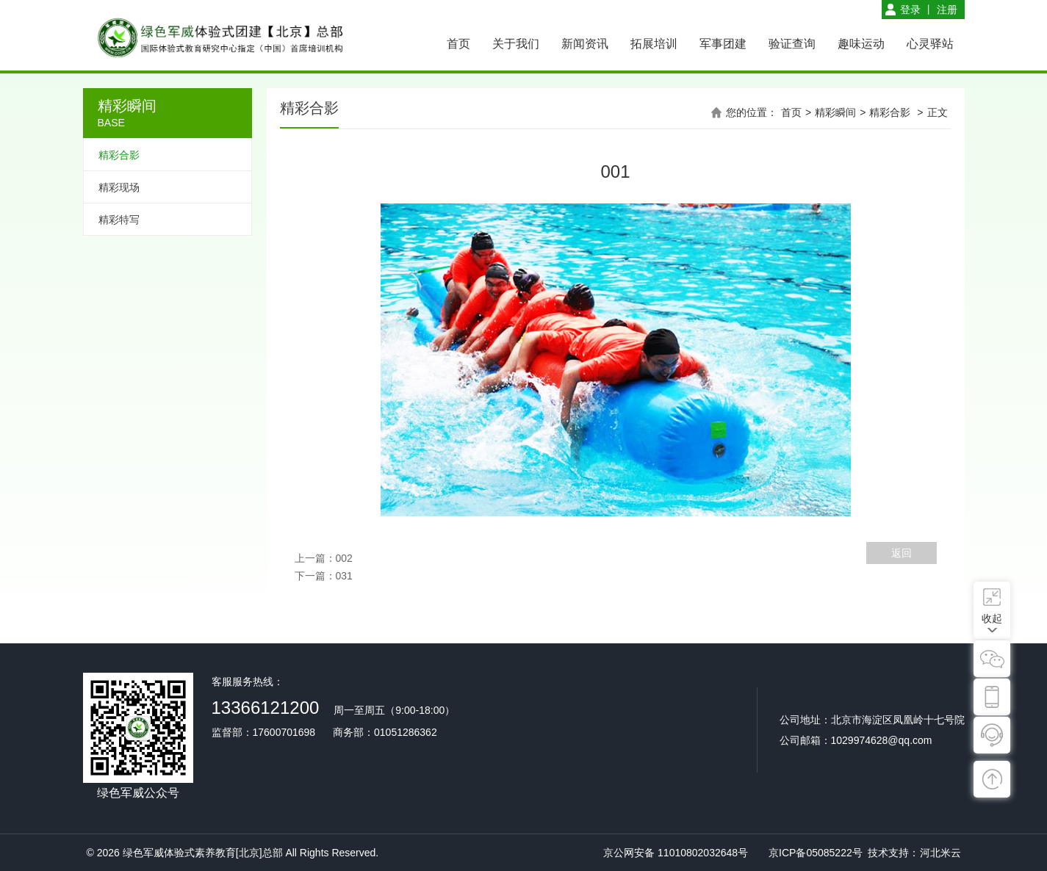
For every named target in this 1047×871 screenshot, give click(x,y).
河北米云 (940, 853)
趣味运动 (861, 43)
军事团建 (722, 43)
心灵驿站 (930, 43)
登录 (910, 9)
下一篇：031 (324, 576)
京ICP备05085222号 (816, 853)
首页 (458, 43)
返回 (901, 553)
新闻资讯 (584, 43)
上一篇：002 (324, 558)
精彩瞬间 (835, 112)
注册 (947, 9)
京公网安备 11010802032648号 (675, 853)
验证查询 (792, 43)
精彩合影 (889, 112)
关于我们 (515, 43)
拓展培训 (653, 43)
